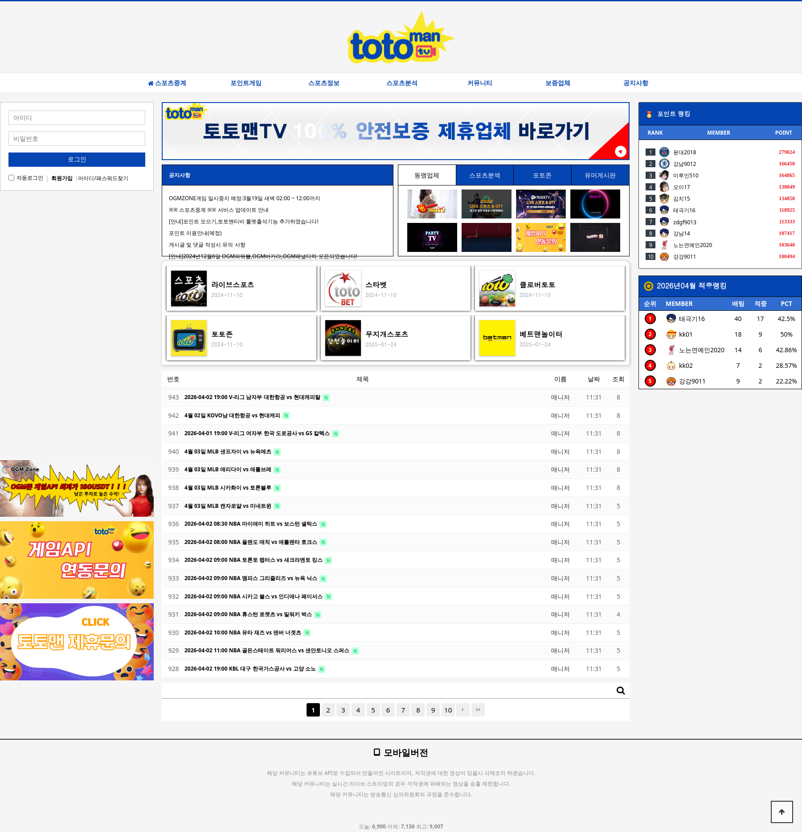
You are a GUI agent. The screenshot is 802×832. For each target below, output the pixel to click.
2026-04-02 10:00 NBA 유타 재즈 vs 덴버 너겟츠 (243, 632)
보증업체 (557, 82)
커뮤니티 (479, 82)
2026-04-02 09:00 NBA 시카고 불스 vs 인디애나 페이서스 (254, 596)
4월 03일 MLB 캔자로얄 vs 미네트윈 (228, 506)
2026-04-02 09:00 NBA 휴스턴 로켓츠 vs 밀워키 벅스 (248, 614)
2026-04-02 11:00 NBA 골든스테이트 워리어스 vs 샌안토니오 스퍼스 (267, 650)
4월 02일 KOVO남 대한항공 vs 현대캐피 (233, 415)
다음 (463, 710)
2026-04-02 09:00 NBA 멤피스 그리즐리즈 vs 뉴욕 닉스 (251, 578)
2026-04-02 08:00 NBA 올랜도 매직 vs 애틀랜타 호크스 (251, 542)
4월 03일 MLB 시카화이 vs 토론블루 (228, 487)
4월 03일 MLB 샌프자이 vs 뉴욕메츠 (228, 451)
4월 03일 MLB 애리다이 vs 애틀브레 (228, 469)
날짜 (594, 379)
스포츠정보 (324, 82)
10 (448, 709)
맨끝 (478, 710)
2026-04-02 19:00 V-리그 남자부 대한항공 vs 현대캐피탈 (253, 397)
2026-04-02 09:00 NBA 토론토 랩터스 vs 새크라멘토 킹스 (254, 560)
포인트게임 (246, 82)
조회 (618, 379)
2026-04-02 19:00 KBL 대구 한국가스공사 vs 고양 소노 (250, 668)
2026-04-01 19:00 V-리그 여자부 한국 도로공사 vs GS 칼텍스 (257, 433)
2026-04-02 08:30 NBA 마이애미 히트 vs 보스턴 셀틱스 (251, 523)
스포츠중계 (167, 82)
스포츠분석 (401, 82)
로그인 (77, 159)
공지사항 (635, 82)
